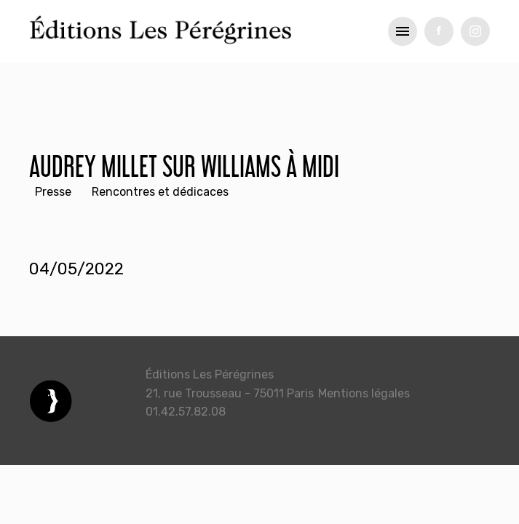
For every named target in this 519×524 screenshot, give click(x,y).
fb (438, 31)
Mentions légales (364, 393)
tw (475, 31)
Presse (53, 192)
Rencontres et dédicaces (160, 192)
